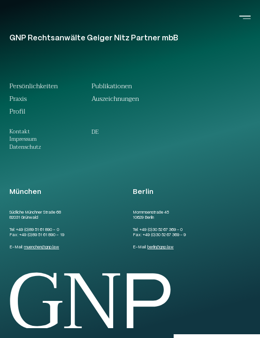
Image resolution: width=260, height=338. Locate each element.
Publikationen (112, 87)
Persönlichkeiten (33, 87)
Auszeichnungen (115, 100)
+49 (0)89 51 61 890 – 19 (41, 235)
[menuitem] (95, 132)
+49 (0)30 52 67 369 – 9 (164, 235)
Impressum (23, 139)
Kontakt (19, 132)
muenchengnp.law (41, 247)
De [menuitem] (95, 132)
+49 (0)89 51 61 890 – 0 (37, 230)
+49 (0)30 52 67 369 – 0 (161, 230)
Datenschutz (25, 147)
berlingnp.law (160, 247)
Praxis (18, 100)
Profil (17, 112)
